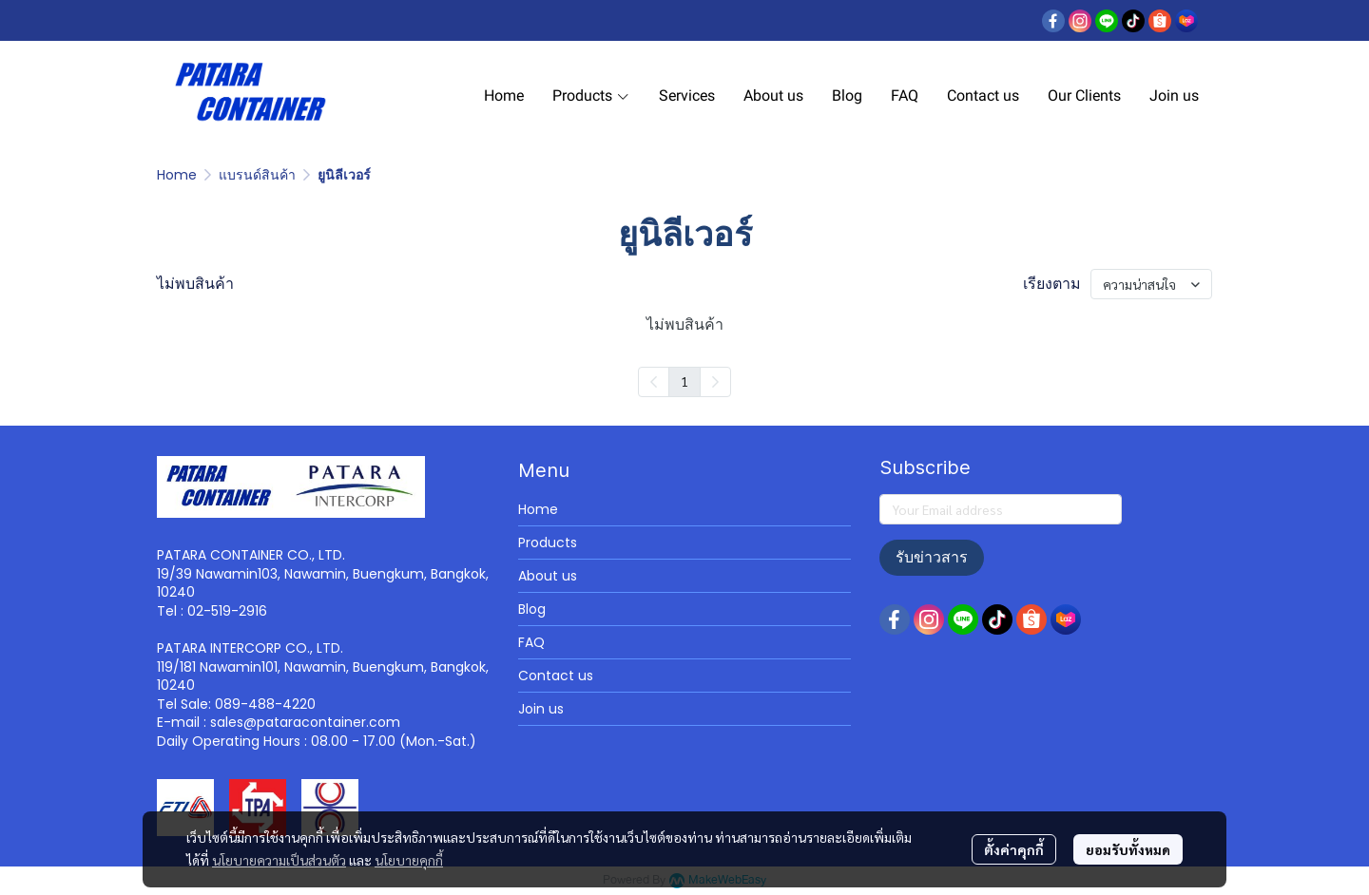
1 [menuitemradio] (684, 381)
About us (547, 575)
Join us (541, 708)
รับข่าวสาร (932, 557)
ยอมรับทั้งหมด (1128, 849)
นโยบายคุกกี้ (409, 859)
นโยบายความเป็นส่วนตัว (279, 859)
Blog (532, 609)
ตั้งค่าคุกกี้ (1014, 849)
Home (177, 174)
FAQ (531, 642)
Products (547, 542)
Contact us (555, 675)
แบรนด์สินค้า (257, 174)
